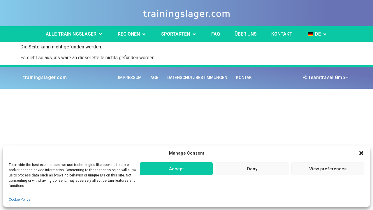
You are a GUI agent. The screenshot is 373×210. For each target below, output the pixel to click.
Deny (252, 169)
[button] (361, 153)
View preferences (327, 169)
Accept (176, 169)
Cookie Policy (19, 199)
